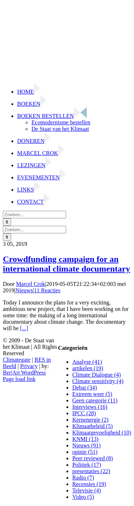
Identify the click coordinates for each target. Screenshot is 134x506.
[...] (24, 328)
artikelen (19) (87, 368)
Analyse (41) (87, 362)
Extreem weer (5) (92, 394)
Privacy (29, 366)
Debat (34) (84, 388)
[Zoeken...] (34, 214)
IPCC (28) (84, 413)
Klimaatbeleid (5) (92, 426)
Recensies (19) (89, 484)
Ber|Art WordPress (24, 372)
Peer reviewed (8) (92, 458)
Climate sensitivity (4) (97, 381)
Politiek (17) (86, 465)
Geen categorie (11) (94, 400)
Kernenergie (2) (90, 420)
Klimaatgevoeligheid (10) (101, 433)
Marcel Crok (30, 284)
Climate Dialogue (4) (96, 375)
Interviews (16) (89, 407)
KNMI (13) (85, 439)
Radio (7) (83, 478)
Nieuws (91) (86, 445)
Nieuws (24, 290)
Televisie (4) (86, 490)
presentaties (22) (91, 471)
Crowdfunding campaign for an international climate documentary (66, 263)
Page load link (19, 379)
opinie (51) (85, 452)
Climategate (16, 360)
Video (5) (83, 497)
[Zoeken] (7, 222)
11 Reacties (47, 290)
